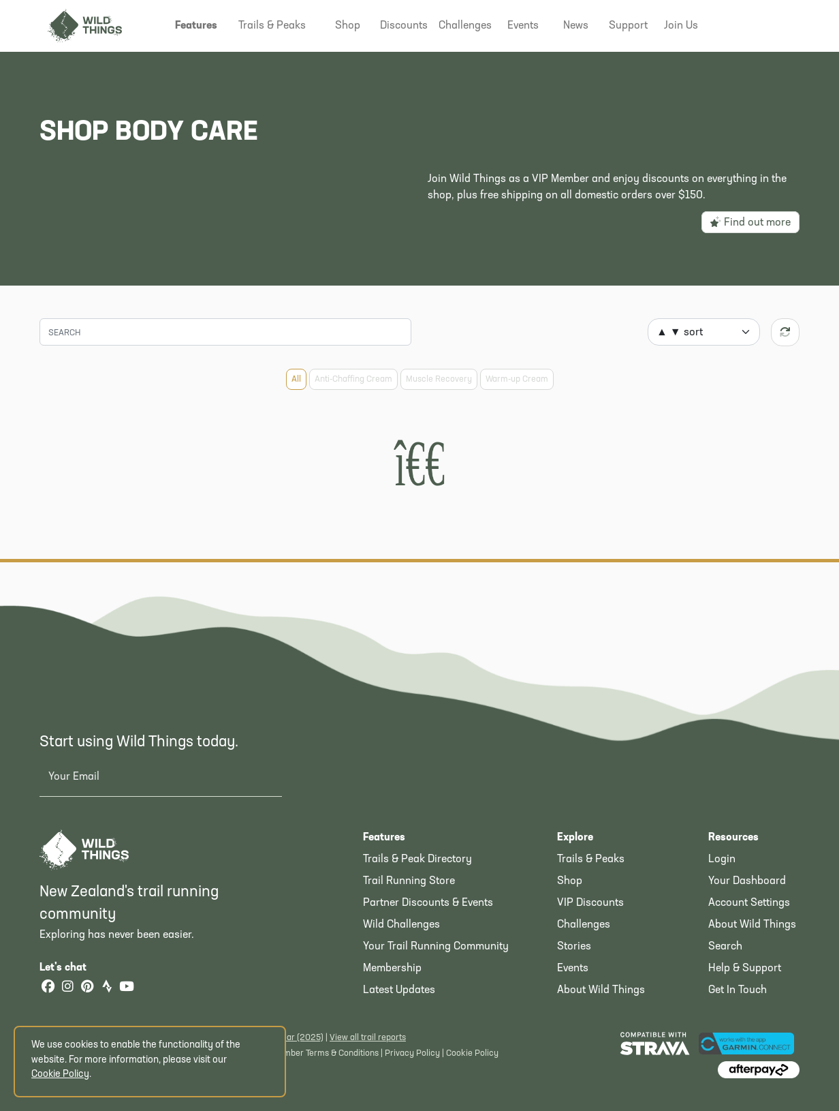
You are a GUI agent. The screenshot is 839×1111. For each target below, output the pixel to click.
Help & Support (744, 968)
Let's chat (71, 967)
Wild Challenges (401, 924)
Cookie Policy (472, 1053)
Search (725, 946)
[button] (196, 26)
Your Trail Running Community (436, 946)
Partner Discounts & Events (428, 903)
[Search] (225, 332)
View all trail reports (368, 1037)
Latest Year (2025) (287, 1037)
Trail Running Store (409, 881)
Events (572, 968)
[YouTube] (126, 987)
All (296, 379)
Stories (574, 946)
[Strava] (107, 987)
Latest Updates (399, 990)
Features (384, 837)
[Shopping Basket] (777, 24)
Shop (569, 881)
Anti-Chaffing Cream (353, 379)
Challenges (583, 924)
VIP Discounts (590, 903)
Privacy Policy (412, 1053)
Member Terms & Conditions (325, 1053)
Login (721, 859)
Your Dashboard (747, 881)
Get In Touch (737, 990)
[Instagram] (67, 987)
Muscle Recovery (439, 379)
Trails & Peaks (590, 859)
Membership (392, 968)
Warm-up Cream (517, 379)
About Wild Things (601, 990)
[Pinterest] (87, 987)
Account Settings (749, 903)
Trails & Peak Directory (417, 859)
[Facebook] (47, 987)
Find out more (750, 222)
